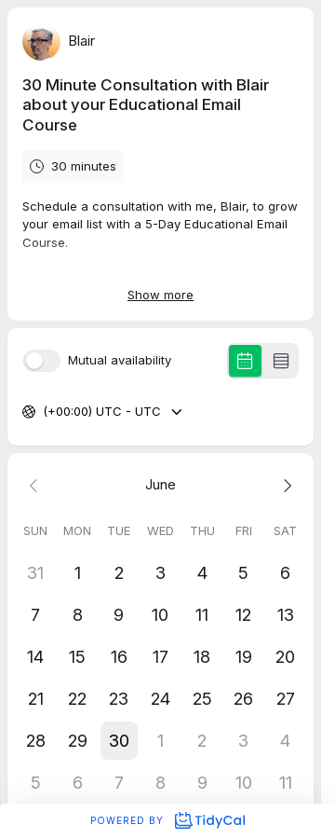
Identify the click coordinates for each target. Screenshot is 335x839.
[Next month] (285, 485)
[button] (119, 741)
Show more (160, 294)
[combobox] (45, 412)
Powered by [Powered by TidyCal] (167, 820)
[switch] (41, 361)
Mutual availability (119, 360)
